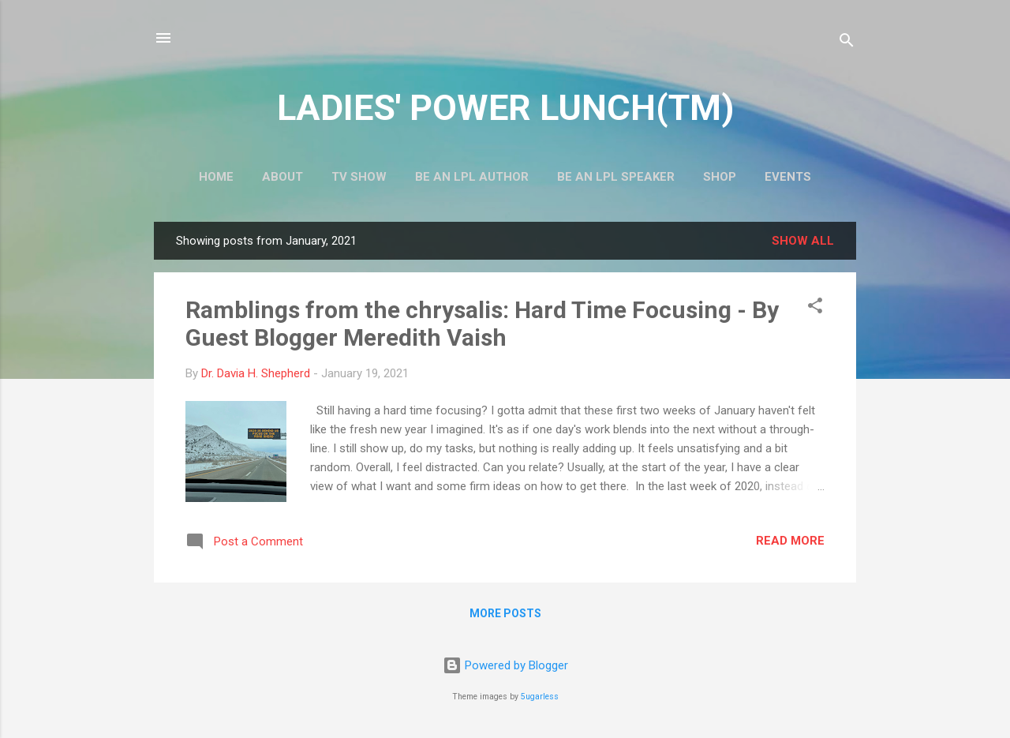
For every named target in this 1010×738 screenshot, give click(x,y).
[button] (815, 308)
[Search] (846, 43)
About (282, 177)
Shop (719, 177)
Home (216, 177)
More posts (505, 613)
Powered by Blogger (505, 665)
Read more (790, 541)
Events (788, 177)
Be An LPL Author (472, 177)
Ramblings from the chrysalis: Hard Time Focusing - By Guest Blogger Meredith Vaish (482, 323)
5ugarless (540, 696)
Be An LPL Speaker (616, 177)
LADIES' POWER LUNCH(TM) (505, 108)
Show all (803, 241)
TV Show (359, 177)
